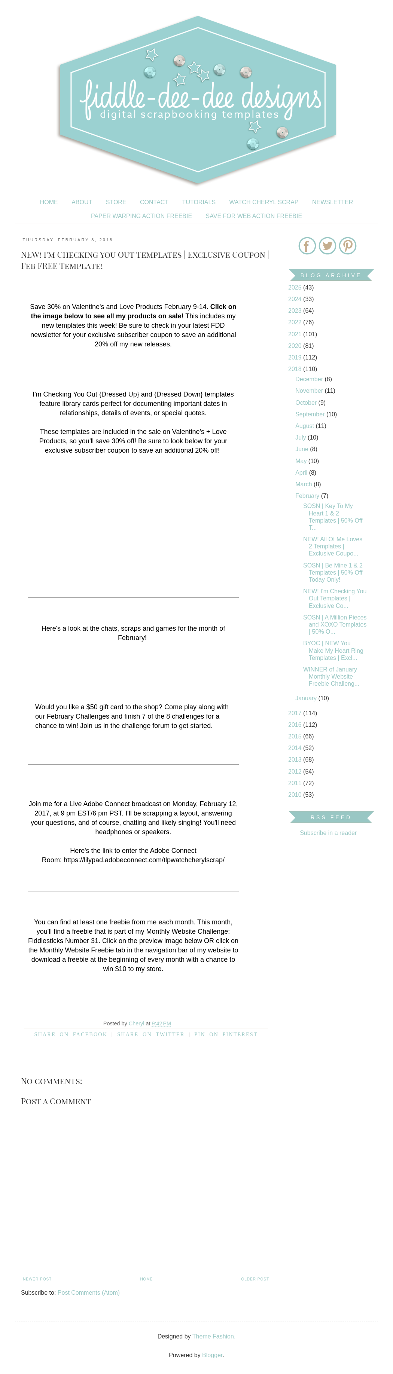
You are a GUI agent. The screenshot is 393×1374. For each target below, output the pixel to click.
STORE (116, 202)
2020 (295, 346)
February (308, 496)
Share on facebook (71, 1034)
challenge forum (146, 725)
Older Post (255, 1279)
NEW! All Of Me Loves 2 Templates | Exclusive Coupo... (332, 546)
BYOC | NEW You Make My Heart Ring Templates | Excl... (333, 650)
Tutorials (199, 202)
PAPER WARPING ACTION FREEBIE (141, 216)
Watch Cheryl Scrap (264, 202)
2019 (295, 357)
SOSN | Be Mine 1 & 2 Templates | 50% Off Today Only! (333, 572)
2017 (295, 713)
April (302, 472)
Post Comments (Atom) (89, 1292)
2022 (295, 322)
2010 (295, 795)
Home (49, 202)
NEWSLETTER (332, 202)
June (302, 449)
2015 (295, 736)
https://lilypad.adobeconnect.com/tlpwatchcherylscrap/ (144, 860)
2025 (295, 287)
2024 (295, 299)
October (306, 403)
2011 (295, 783)
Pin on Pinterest (226, 1034)
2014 (295, 748)
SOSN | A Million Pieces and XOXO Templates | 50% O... (335, 624)
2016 (295, 725)
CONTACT (154, 202)
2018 (295, 369)
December (310, 379)
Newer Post (37, 1279)
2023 (295, 310)
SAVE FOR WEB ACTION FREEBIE (254, 216)
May (301, 461)
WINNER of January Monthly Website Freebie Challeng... (331, 676)
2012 (295, 771)
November (310, 391)
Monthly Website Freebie (77, 950)
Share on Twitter (151, 1034)
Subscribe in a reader (328, 833)
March (304, 484)
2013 (295, 759)
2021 (295, 334)
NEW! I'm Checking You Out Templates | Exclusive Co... (334, 598)
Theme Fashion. (214, 1336)
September (310, 414)
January (306, 698)
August (305, 426)
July (301, 437)
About (81, 202)
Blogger (212, 1355)
